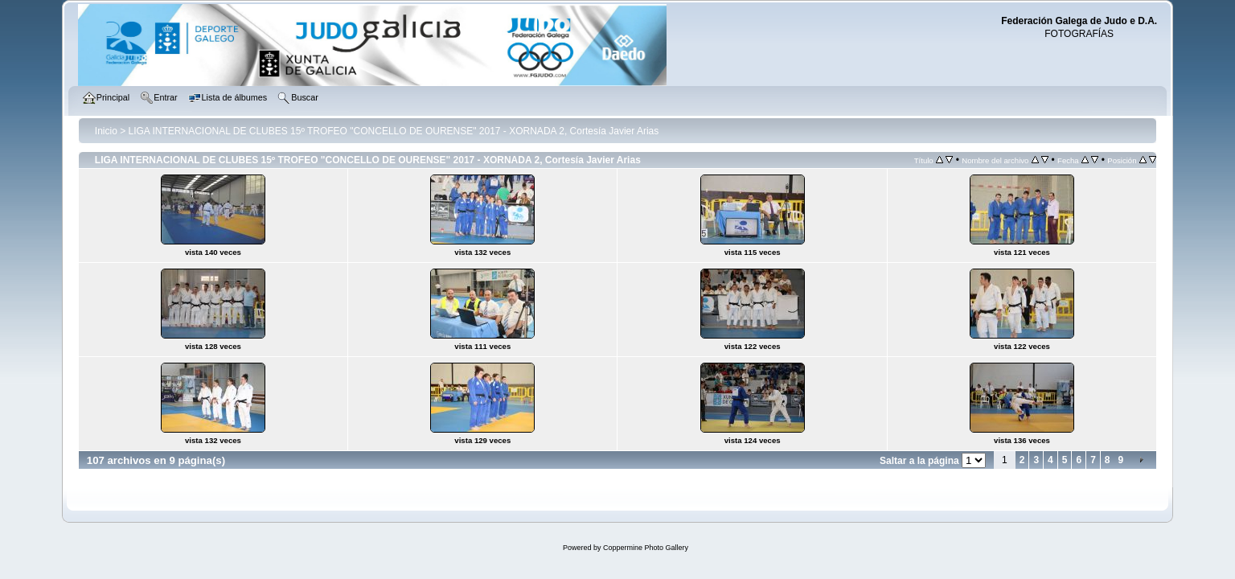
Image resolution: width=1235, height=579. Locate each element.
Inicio (106, 131)
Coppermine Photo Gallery (645, 548)
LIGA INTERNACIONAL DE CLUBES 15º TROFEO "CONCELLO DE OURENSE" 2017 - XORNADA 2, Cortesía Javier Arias (394, 131)
